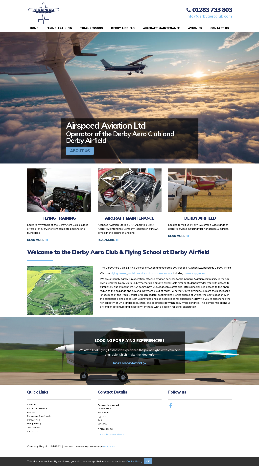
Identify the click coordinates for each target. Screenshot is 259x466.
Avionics (195, 28)
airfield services (137, 273)
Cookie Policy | (82, 446)
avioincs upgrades (194, 273)
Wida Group (109, 446)
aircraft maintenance (160, 273)
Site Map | (69, 446)
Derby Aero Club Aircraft (38, 416)
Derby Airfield (123, 28)
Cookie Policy (134, 461)
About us (31, 404)
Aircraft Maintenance (161, 28)
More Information (129, 363)
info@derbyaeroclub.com (209, 16)
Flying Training (59, 28)
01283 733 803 (209, 9)
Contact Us (219, 28)
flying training (119, 273)
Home (34, 28)
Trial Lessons (91, 28)
